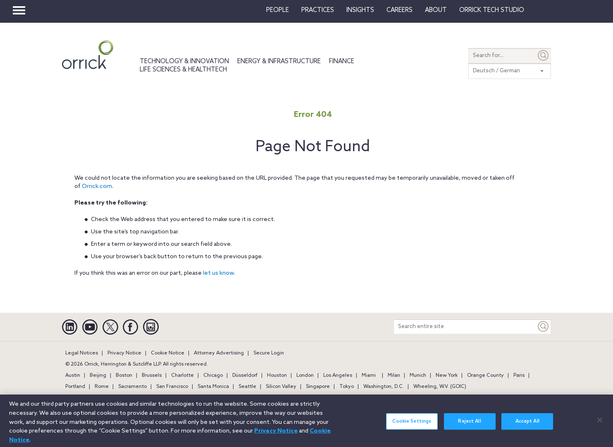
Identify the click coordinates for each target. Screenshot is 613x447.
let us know (218, 273)
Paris (519, 375)
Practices (317, 10)
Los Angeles (337, 375)
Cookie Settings (411, 425)
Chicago (213, 375)
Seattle (247, 387)
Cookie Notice (167, 353)
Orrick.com (97, 186)
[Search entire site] (465, 326)
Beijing (98, 375)
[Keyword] (543, 326)
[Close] (600, 424)
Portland (75, 387)
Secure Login (268, 353)
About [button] (436, 10)
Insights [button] (360, 10)
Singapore (318, 387)
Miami (369, 375)
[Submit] (543, 55)
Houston (277, 375)
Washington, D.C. (383, 387)
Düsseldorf (245, 375)
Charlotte (182, 375)
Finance (341, 61)
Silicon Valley (281, 387)
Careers (399, 10)
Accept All (527, 425)
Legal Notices (81, 353)
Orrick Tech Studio (491, 10)
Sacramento (132, 387)
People (277, 10)
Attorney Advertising (219, 353)
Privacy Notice (124, 353)
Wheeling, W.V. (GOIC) (439, 387)
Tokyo (346, 387)
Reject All (469, 425)
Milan (394, 375)
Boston (124, 375)
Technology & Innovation (184, 61)
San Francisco (172, 387)
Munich (418, 375)
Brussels (152, 375)
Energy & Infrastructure (279, 61)
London (305, 375)
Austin (72, 375)
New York (447, 375)
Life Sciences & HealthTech (183, 70)
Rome (102, 387)
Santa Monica (213, 387)
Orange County (485, 375)
